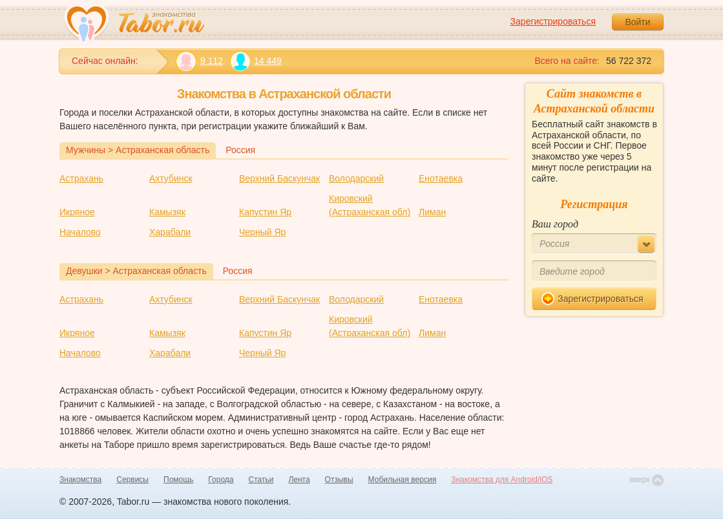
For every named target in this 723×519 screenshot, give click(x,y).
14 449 (255, 61)
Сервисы (132, 479)
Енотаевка (441, 178)
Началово (80, 232)
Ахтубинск (171, 178)
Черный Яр (262, 232)
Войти (637, 22)
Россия (240, 150)
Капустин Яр (265, 212)
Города (220, 479)
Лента (298, 479)
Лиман (432, 212)
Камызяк (167, 212)
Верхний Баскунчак (279, 178)
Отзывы (339, 479)
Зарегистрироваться (553, 21)
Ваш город (555, 223)
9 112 (199, 61)
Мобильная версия (402, 479)
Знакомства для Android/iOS (501, 479)
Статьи (261, 479)
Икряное (77, 212)
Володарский (356, 178)
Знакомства (80, 479)
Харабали (170, 232)
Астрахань (81, 178)
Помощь (178, 479)
